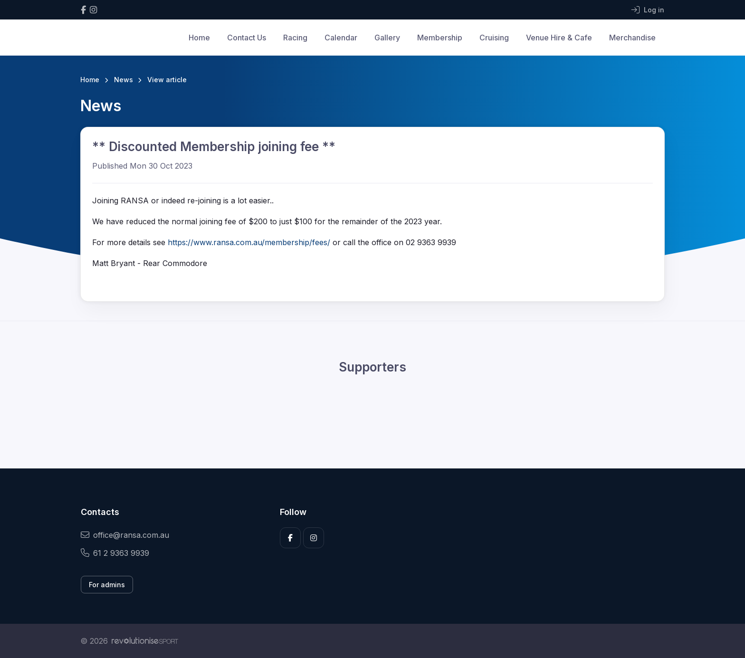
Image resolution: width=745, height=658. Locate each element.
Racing (295, 37)
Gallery (387, 37)
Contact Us (246, 37)
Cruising (494, 37)
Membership (439, 37)
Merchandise (632, 37)
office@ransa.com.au (125, 535)
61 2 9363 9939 (115, 553)
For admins (107, 585)
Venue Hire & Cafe (559, 37)
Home (199, 37)
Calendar (341, 37)
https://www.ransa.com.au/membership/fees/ (249, 242)
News (123, 80)
